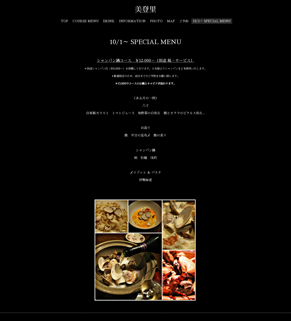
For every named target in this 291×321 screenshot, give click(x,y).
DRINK (109, 21)
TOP (64, 21)
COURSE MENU (86, 21)
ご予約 (183, 21)
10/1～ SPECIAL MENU (212, 21)
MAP (171, 21)
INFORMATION (132, 21)
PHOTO (156, 21)
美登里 (149, 9)
